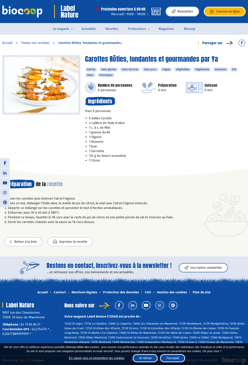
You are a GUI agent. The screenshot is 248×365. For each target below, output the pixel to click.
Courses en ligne (225, 11)
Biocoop (189, 29)
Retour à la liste (23, 242)
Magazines (166, 29)
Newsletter (182, 11)
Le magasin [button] (61, 29)
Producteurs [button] (137, 29)
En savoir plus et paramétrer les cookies (96, 358)
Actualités (89, 29)
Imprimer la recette (70, 242)
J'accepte (172, 358)
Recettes (112, 29)
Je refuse (145, 358)
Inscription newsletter (203, 268)
